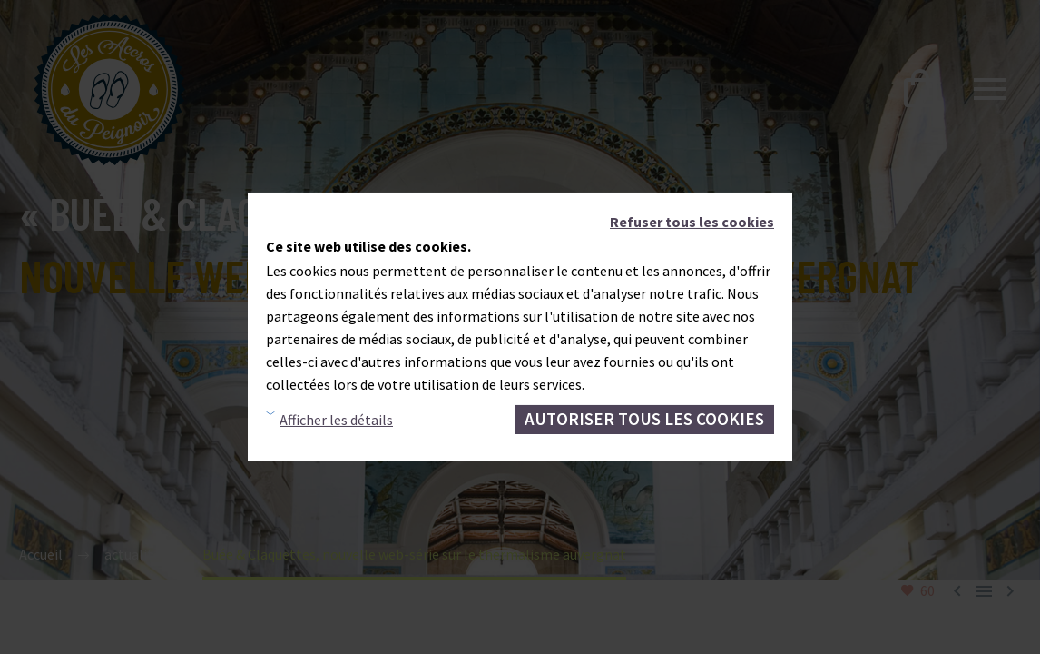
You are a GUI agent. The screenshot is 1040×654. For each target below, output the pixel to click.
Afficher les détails (336, 420)
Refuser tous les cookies (692, 222)
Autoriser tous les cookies (644, 419)
